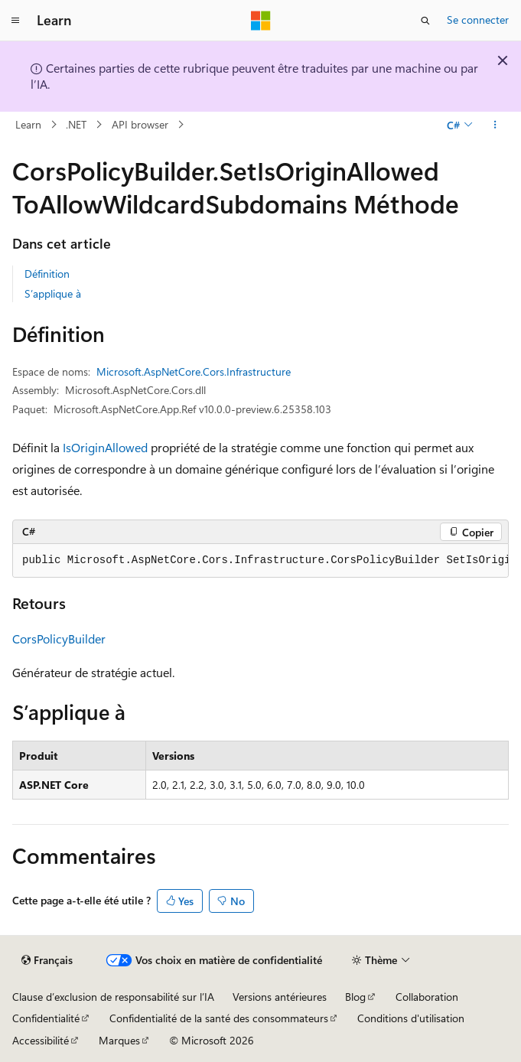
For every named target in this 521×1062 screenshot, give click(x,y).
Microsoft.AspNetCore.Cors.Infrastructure (193, 371)
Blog (355, 996)
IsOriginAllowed (105, 447)
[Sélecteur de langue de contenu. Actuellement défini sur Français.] (47, 960)
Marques (119, 1040)
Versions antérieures (280, 996)
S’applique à (52, 293)
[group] (260, 561)
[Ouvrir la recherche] (425, 20)
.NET (76, 124)
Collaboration (427, 996)
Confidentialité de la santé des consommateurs (218, 1018)
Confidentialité (46, 1018)
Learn (28, 124)
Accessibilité (40, 1040)
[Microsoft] (261, 21)
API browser (140, 124)
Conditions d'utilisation (410, 1018)
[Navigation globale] (15, 20)
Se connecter (478, 19)
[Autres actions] (495, 124)
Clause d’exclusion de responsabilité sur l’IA (113, 996)
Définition (47, 273)
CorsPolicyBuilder (59, 638)
